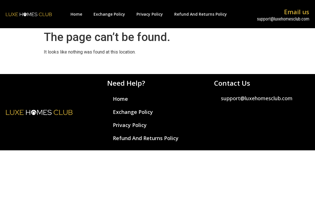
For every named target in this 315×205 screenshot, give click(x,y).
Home (76, 14)
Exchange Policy (109, 14)
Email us (296, 11)
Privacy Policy (149, 14)
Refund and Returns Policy (200, 14)
